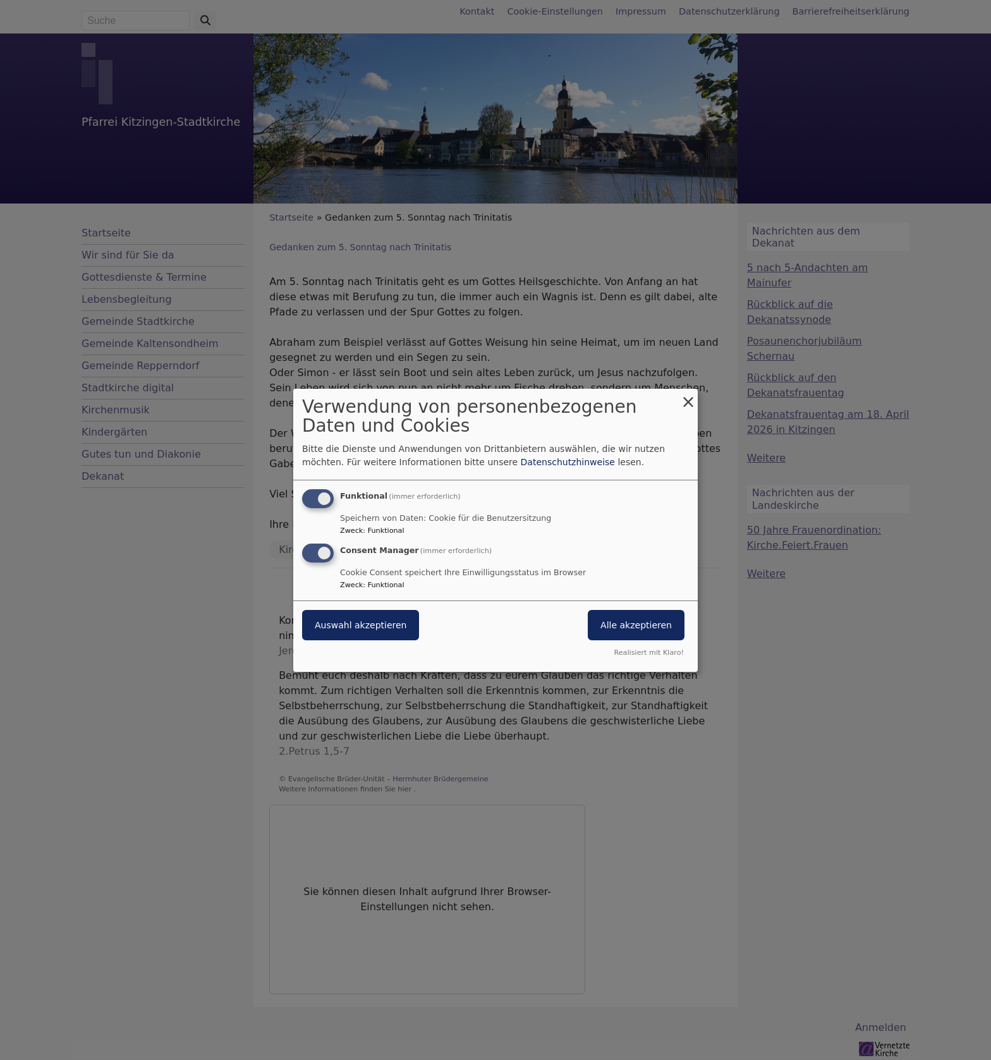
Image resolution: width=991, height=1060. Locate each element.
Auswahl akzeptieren (360, 625)
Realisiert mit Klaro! (649, 653)
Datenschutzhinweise (568, 462)
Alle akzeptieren (636, 625)
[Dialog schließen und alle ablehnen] (688, 396)
